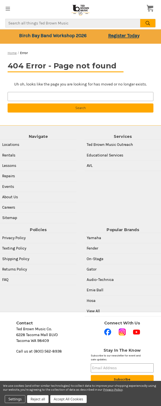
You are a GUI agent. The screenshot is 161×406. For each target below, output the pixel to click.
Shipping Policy (15, 258)
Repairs (8, 176)
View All (93, 311)
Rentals (8, 155)
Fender (92, 248)
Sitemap (9, 217)
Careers (8, 207)
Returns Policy (14, 269)
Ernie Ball (95, 290)
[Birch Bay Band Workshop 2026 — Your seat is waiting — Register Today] (80, 36)
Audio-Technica (100, 279)
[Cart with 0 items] (151, 8)
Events (8, 186)
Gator (91, 269)
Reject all (38, 399)
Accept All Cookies (68, 399)
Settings (15, 399)
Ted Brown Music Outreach (110, 144)
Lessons (9, 165)
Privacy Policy (14, 237)
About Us (10, 197)
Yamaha (94, 237)
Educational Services (105, 155)
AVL (90, 165)
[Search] (148, 23)
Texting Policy (14, 248)
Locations (10, 144)
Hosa (91, 300)
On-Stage (95, 258)
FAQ (5, 279)
